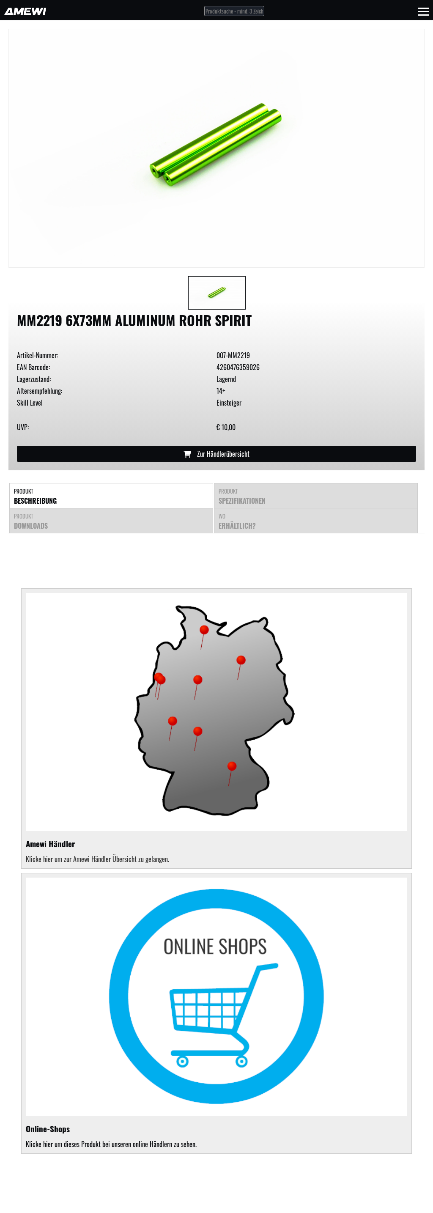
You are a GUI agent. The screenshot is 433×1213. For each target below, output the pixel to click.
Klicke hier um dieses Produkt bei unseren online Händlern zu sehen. (216, 1013)
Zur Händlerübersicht (216, 454)
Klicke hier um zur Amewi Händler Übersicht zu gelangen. (97, 859)
